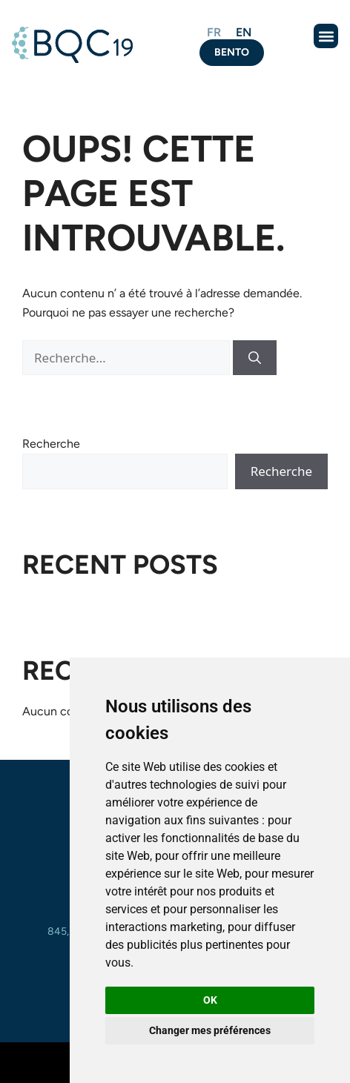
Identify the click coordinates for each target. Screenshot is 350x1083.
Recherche (51, 444)
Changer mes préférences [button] (210, 1030)
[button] (326, 36)
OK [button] (210, 1000)
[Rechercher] (255, 358)
